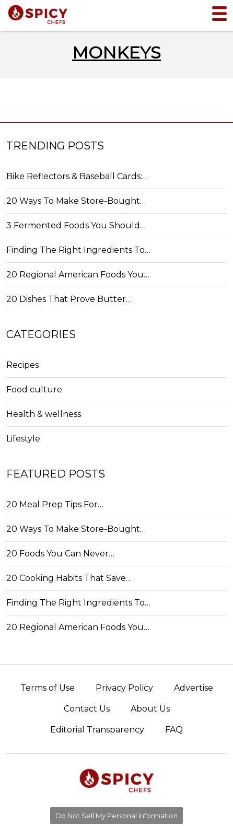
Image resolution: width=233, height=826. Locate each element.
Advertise (193, 688)
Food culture (34, 389)
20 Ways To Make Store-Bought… (76, 201)
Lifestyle (23, 439)
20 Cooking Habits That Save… (69, 578)
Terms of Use (47, 688)
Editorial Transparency (97, 730)
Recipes (22, 365)
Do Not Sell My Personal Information (116, 815)
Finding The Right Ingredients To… (78, 250)
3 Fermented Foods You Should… (76, 225)
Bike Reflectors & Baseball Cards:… (77, 176)
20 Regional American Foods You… (77, 275)
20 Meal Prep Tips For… (54, 504)
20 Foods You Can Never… (60, 554)
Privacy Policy (124, 688)
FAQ (174, 730)
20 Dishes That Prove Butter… (69, 299)
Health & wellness (43, 414)
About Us (150, 709)
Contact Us (87, 709)
